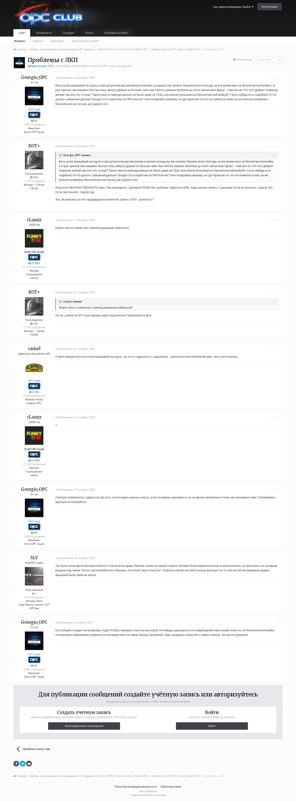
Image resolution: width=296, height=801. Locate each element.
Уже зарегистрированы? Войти (233, 6)
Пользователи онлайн (85, 41)
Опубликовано (75, 77)
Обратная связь (171, 786)
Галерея (68, 33)
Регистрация (269, 6)
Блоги (89, 33)
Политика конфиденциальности (135, 786)
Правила (38, 41)
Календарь (57, 41)
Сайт (21, 33)
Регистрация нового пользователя (84, 725)
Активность (44, 33)
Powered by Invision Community (148, 794)
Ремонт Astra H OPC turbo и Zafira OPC (107, 66)
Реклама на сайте (116, 33)
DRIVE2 (34, 278)
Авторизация (244, 59)
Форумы (19, 41)
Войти (211, 725)
